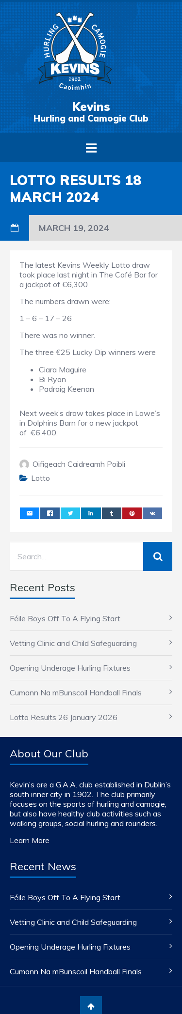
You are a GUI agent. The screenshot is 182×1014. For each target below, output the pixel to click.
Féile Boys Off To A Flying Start (65, 618)
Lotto (40, 478)
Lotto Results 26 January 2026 (63, 717)
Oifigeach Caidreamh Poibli (79, 464)
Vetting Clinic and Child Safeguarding (73, 643)
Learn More (30, 840)
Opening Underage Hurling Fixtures (70, 668)
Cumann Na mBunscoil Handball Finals (76, 692)
